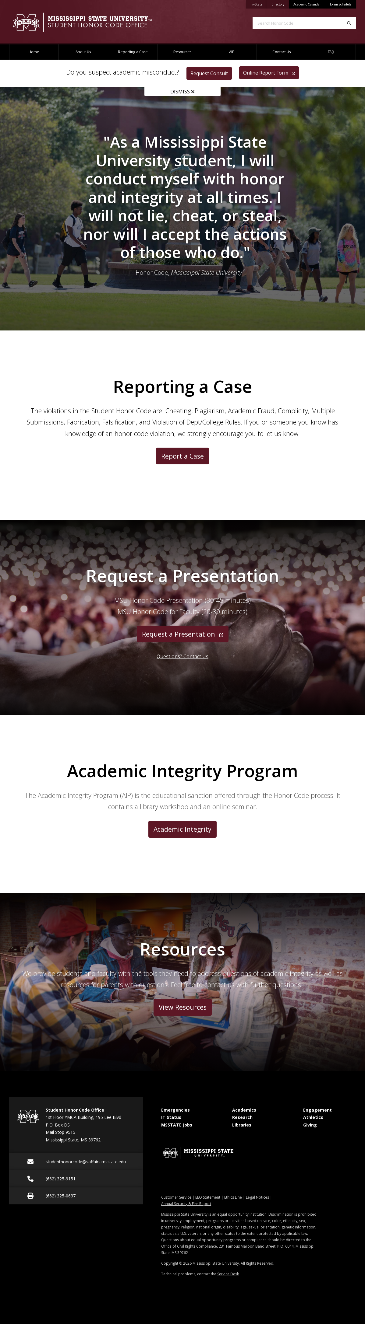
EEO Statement (207, 1197)
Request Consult (209, 73)
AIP (232, 51)
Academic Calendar (307, 4)
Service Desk (228, 1274)
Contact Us (281, 51)
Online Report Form (269, 72)
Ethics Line (233, 1197)
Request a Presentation (182, 634)
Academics (244, 1110)
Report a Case (182, 456)
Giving (310, 1125)
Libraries (241, 1125)
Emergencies (175, 1110)
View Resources (183, 1007)
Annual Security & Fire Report (186, 1203)
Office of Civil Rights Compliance (189, 1246)
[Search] (349, 23)
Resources (182, 51)
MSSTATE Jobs (176, 1125)
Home (34, 51)
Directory (280, 3)
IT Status (171, 1117)
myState (258, 3)
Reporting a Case (133, 51)
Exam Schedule (340, 4)
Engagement (317, 1110)
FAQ (331, 51)
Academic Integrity (182, 829)
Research (242, 1117)
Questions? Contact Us (182, 656)
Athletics (313, 1117)
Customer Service (176, 1197)
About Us (83, 51)
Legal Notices (257, 1197)
